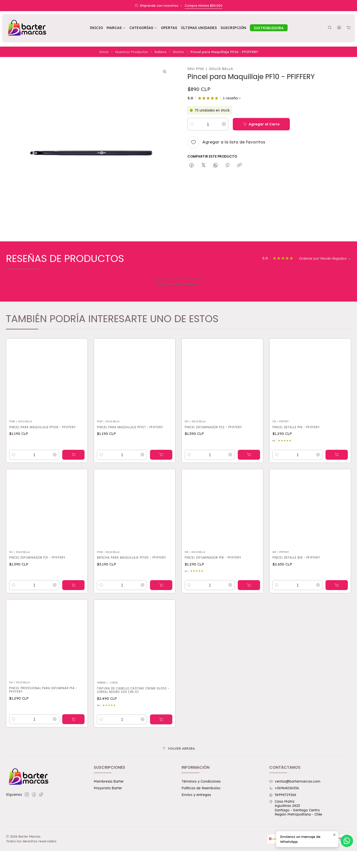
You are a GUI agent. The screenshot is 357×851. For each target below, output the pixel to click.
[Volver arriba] (178, 748)
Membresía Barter (109, 781)
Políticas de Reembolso (200, 788)
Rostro (178, 52)
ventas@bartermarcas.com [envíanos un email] (294, 781)
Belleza (160, 52)
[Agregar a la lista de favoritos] (226, 142)
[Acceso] (339, 27)
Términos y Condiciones (201, 781)
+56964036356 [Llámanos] (284, 788)
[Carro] (349, 27)
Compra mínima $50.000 (203, 5)
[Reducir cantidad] (192, 124)
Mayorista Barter (108, 788)
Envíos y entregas (196, 795)
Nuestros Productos (131, 52)
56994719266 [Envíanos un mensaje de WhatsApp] (282, 795)
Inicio (104, 52)
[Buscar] (330, 27)
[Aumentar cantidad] (224, 124)
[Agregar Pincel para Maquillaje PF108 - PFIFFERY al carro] (73, 478)
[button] (143, 27)
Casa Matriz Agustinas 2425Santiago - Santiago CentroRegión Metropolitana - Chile (295, 808)
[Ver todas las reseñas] (232, 98)
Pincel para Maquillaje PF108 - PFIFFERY (42, 450)
